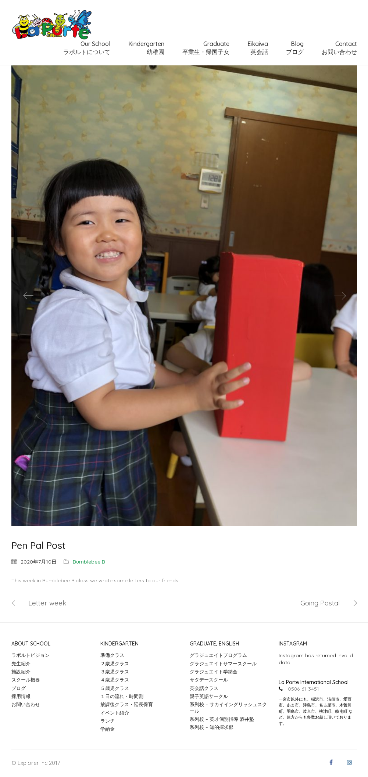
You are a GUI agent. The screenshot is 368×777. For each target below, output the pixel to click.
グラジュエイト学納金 (213, 672)
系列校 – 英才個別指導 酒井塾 (222, 719)
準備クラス (112, 655)
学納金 (107, 729)
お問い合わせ (25, 705)
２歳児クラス (114, 663)
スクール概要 (25, 680)
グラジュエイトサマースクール (223, 663)
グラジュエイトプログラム (218, 655)
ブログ (18, 688)
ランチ (107, 721)
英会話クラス (204, 688)
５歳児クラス (114, 688)
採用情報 (21, 696)
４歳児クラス (114, 680)
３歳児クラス (114, 672)
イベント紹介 (114, 713)
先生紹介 (21, 663)
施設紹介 (21, 672)
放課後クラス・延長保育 (126, 705)
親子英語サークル (209, 696)
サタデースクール (209, 680)
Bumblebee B (89, 561)
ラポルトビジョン (30, 655)
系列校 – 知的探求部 (211, 727)
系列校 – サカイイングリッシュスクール (228, 708)
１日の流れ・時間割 (121, 696)
